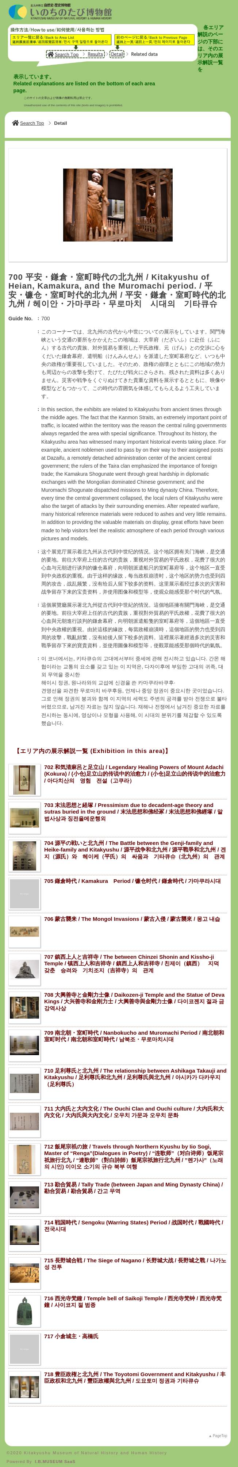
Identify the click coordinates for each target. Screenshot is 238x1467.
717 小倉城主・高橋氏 (71, 1333)
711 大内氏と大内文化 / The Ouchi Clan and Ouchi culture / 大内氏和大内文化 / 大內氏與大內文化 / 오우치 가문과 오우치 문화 (134, 1109)
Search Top (28, 120)
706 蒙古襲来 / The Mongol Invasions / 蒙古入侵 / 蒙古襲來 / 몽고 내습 (132, 916)
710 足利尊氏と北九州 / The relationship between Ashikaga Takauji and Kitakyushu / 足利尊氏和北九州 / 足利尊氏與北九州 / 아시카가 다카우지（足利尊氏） (135, 1074)
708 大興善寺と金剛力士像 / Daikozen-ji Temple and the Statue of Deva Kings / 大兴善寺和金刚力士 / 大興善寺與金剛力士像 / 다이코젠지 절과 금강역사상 (134, 998)
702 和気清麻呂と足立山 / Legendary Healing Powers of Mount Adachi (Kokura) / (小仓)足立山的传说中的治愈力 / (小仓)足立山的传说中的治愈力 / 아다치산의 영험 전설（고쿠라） (135, 771)
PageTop (220, 1433)
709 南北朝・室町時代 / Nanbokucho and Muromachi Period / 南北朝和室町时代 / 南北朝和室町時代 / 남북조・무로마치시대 (134, 1033)
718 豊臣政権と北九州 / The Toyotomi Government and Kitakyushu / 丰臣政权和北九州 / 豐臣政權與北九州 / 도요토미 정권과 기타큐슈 (135, 1374)
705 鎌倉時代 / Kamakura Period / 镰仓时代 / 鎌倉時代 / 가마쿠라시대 (132, 878)
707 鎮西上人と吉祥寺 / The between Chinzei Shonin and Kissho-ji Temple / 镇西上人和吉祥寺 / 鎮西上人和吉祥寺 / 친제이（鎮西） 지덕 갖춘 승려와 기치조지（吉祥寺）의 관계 (134, 960)
